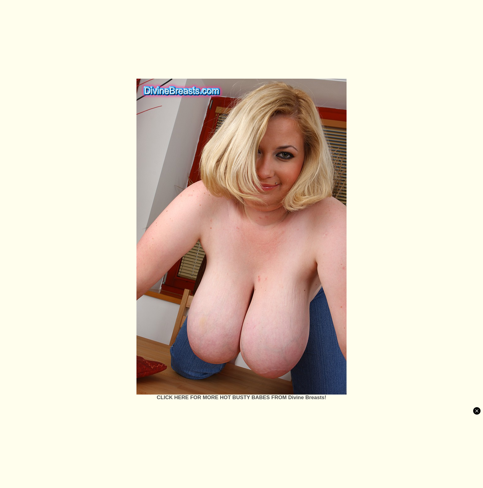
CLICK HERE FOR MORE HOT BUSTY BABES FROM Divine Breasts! (241, 397)
